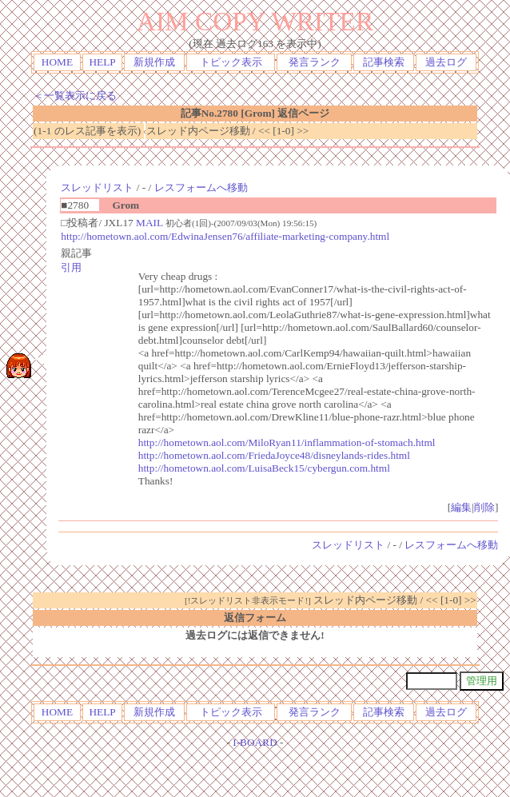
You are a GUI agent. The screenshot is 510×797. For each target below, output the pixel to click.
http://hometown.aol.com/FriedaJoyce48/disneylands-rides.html (274, 455)
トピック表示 (231, 62)
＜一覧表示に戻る (75, 96)
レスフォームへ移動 (201, 187)
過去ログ (446, 62)
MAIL (149, 223)
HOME (57, 62)
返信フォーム (255, 618)
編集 (461, 507)
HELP (102, 62)
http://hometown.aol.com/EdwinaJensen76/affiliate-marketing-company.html (225, 236)
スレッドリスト (97, 187)
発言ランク (315, 62)
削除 (484, 507)
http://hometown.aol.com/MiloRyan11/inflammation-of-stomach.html (287, 442)
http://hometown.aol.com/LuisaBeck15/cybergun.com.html (264, 468)
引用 (71, 267)
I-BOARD (255, 742)
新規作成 (154, 62)
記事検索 (383, 62)
